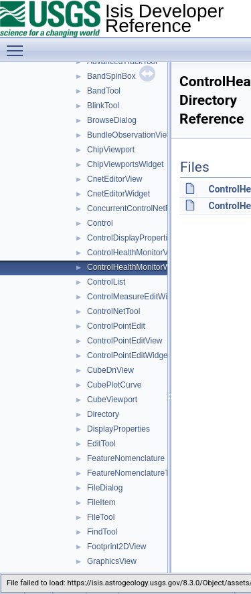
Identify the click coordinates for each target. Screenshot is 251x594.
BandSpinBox (111, 76)
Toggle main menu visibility (18, 44)
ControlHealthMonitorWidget (137, 267)
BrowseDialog (112, 120)
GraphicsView (112, 561)
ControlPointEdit (116, 326)
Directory (103, 414)
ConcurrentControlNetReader (139, 208)
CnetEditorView (115, 179)
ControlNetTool (113, 311)
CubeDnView (110, 370)
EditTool (101, 443)
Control (100, 223)
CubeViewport (112, 399)
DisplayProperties (118, 429)
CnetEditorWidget (118, 193)
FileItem (101, 502)
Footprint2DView (117, 546)
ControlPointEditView (125, 340)
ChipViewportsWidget (125, 164)
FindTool (102, 532)
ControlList (106, 282)
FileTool (100, 517)
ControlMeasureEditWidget (135, 296)
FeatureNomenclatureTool (133, 473)
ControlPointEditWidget (128, 355)
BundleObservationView (130, 135)
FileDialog (104, 487)
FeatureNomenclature (126, 458)
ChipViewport (111, 149)
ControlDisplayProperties (131, 238)
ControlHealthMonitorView (133, 252)
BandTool (103, 91)
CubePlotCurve (114, 385)
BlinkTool (103, 105)
